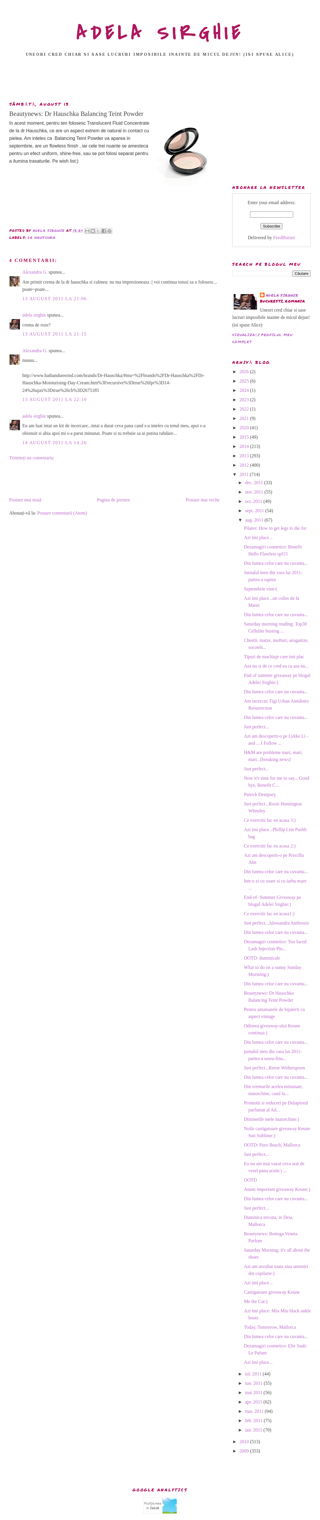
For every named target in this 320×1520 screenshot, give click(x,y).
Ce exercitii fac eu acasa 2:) (269, 845)
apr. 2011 (254, 1401)
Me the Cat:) (255, 1301)
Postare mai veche (203, 499)
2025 (244, 380)
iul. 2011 (254, 1373)
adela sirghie (34, 314)
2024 (244, 390)
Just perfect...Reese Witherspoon (274, 1067)
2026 (244, 371)
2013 (244, 455)
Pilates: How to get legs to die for (275, 528)
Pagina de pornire (113, 499)
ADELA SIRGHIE (160, 33)
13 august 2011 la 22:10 (54, 399)
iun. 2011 (254, 1383)
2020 (244, 427)
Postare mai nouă (25, 499)
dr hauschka (41, 237)
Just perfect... (256, 726)
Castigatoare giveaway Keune (272, 1292)
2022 (244, 409)
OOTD (250, 1179)
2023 (244, 399)
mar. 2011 (255, 1411)
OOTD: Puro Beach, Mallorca (272, 1144)
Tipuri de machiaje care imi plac (274, 656)
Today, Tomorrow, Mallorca (270, 1327)
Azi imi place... (258, 537)
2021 (244, 418)
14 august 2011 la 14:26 (54, 442)
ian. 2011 (254, 1429)
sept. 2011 (255, 510)
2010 (244, 1441)
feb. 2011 (254, 1420)
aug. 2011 (255, 519)
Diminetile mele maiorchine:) (271, 1119)
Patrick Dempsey (260, 794)
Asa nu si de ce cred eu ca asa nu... (276, 665)
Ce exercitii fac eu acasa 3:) (269, 820)
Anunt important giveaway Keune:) (277, 1189)
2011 (244, 474)
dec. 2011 (254, 482)
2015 (244, 437)
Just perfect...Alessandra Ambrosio (276, 922)
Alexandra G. (35, 272)
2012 (244, 465)
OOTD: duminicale (262, 958)
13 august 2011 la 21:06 (54, 298)
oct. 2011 (254, 501)
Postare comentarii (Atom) (62, 512)
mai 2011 (254, 1392)
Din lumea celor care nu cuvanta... (276, 563)
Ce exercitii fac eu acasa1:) (269, 913)
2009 (244, 1450)
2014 (244, 446)
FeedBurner (284, 237)
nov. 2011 (254, 491)
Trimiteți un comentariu (31, 457)
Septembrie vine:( (260, 588)
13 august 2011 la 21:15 (54, 333)
